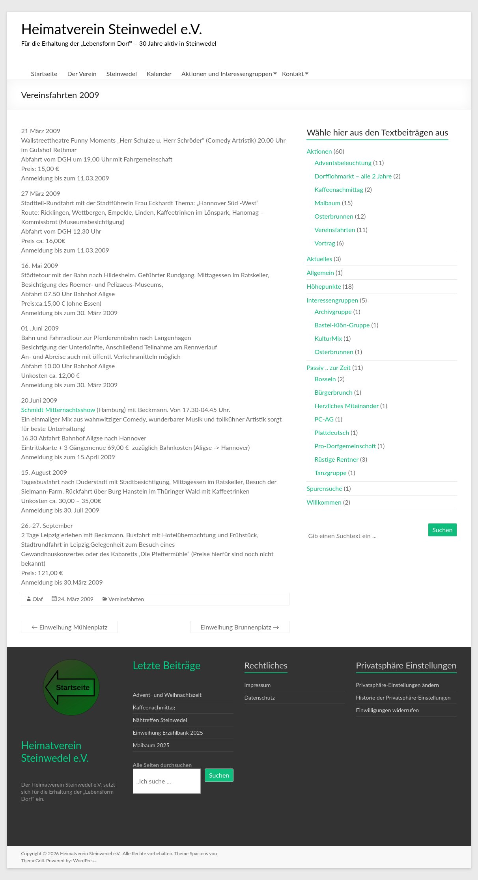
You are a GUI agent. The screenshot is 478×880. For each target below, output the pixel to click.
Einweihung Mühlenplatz (69, 627)
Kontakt (293, 73)
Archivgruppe (332, 311)
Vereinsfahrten (126, 599)
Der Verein (81, 73)
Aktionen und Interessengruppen (226, 73)
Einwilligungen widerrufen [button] (387, 710)
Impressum (258, 684)
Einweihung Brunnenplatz (239, 627)
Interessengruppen (332, 300)
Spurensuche (324, 488)
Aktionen (319, 151)
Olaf (37, 599)
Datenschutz (260, 697)
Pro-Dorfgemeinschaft (345, 445)
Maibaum (327, 202)
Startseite (44, 73)
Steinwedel (121, 73)
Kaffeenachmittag (338, 189)
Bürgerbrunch (333, 392)
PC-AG (323, 419)
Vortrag (324, 243)
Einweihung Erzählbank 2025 (168, 732)
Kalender (159, 73)
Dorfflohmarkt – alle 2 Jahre (353, 176)
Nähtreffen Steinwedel (160, 720)
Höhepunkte (323, 286)
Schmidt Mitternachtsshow (59, 409)
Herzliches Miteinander (346, 405)
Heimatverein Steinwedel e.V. (111, 28)
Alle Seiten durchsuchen (162, 764)
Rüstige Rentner (336, 459)
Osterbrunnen (333, 216)
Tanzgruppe (330, 472)
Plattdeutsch (331, 432)
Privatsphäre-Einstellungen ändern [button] (397, 684)
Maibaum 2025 (151, 745)
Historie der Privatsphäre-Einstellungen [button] (403, 697)
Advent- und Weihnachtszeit (167, 694)
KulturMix (328, 338)
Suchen (442, 529)
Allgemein (320, 272)
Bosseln (325, 378)
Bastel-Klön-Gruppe (342, 325)
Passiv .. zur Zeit (328, 367)
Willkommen (323, 502)
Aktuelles (319, 258)
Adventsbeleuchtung (343, 162)
